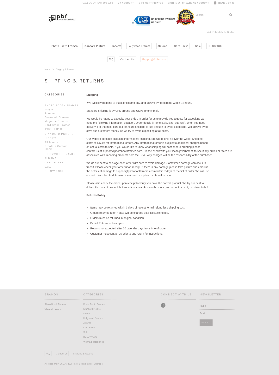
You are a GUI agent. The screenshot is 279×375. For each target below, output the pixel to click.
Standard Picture (94, 46)
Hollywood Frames (139, 46)
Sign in (172, 3)
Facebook (163, 305)
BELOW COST (216, 46)
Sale (198, 46)
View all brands (53, 309)
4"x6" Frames (54, 128)
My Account (126, 3)
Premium (50, 113)
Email (202, 313)
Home (47, 69)
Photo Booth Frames (64, 46)
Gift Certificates (151, 3)
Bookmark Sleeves (57, 117)
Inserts (116, 46)
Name (203, 306)
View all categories (93, 342)
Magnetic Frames (56, 121)
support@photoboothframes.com (122, 151)
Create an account (195, 3)
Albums (162, 46)
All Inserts (51, 142)
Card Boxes (181, 46)
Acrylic (49, 109)
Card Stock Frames (58, 125)
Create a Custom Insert (56, 147)
